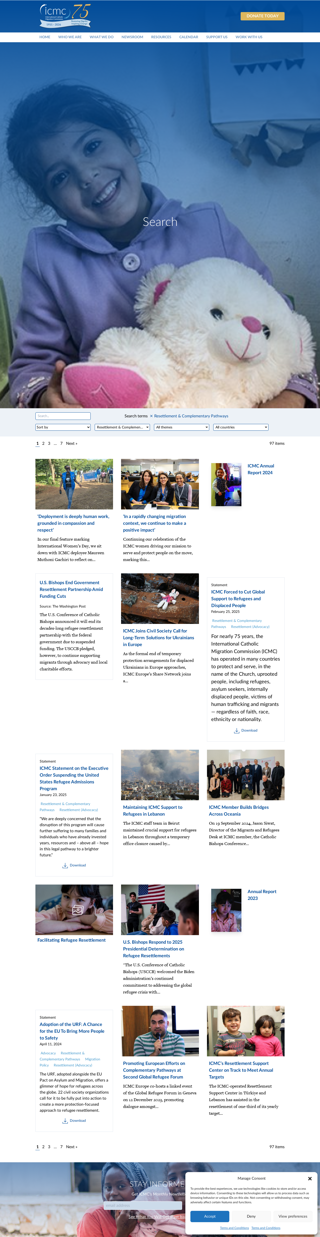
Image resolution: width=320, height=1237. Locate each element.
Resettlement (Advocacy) (250, 627)
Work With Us (249, 37)
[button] (309, 1178)
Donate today (263, 16)
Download (245, 730)
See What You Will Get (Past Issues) (160, 1217)
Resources (161, 37)
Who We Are (70, 37)
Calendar (188, 37)
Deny (251, 1216)
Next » (71, 444)
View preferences (293, 1216)
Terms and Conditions (234, 1227)
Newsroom (132, 37)
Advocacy (48, 1053)
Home (44, 37)
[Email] (143, 1205)
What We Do (102, 37)
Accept (210, 1216)
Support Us (217, 37)
